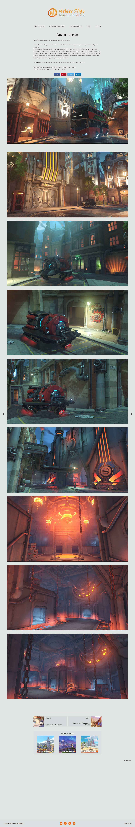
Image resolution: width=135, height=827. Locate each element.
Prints (98, 26)
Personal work (75, 26)
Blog (88, 26)
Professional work (56, 26)
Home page (39, 26)
